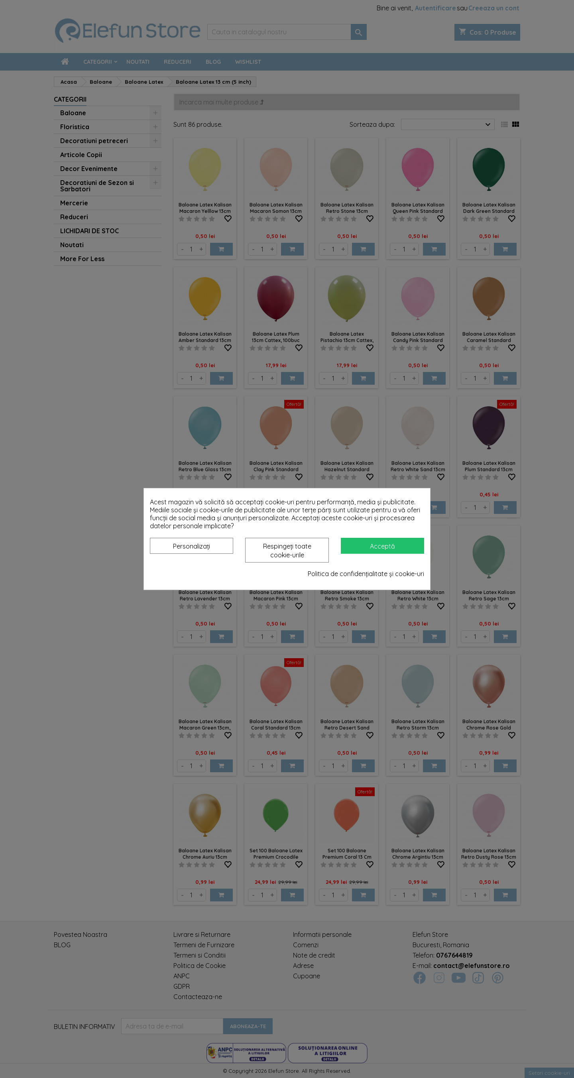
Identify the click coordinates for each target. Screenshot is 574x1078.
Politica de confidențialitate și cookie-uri (366, 574)
